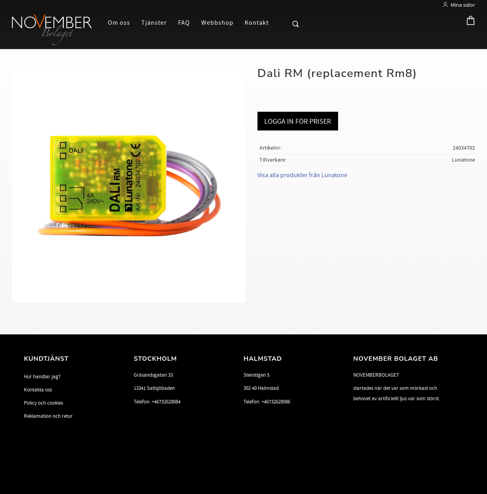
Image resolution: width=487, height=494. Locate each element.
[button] (282, 22)
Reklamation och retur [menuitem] (48, 416)
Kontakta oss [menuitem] (38, 390)
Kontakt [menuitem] (257, 23)
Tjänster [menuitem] (154, 23)
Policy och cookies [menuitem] (43, 403)
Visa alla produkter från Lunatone (302, 175)
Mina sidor (463, 5)
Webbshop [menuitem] (217, 23)
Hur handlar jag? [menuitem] (42, 376)
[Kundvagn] (468, 22)
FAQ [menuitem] (184, 23)
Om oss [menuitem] (119, 23)
